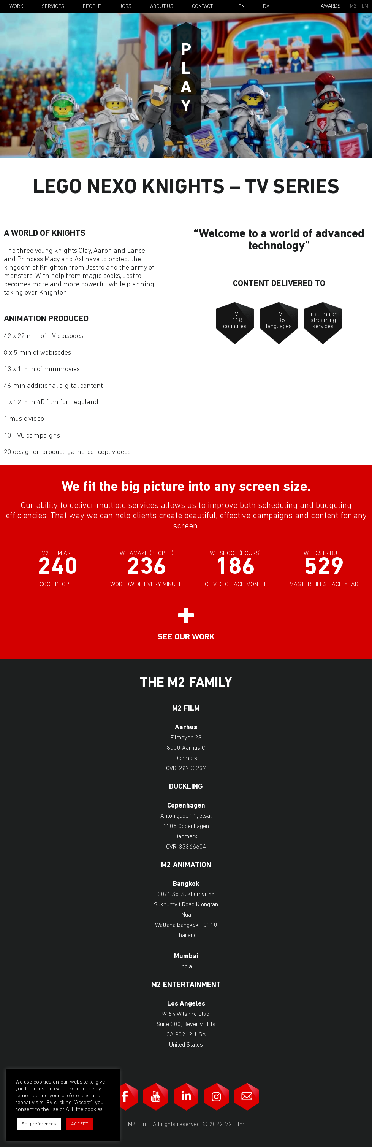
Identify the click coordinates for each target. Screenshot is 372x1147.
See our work (186, 637)
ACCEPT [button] (79, 1124)
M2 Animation (186, 865)
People (92, 7)
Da (266, 7)
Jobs (125, 7)
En (241, 7)
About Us (161, 7)
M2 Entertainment (186, 985)
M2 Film (359, 6)
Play (186, 79)
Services (53, 7)
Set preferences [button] (39, 1124)
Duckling (186, 787)
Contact (202, 7)
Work (16, 7)
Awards (330, 6)
